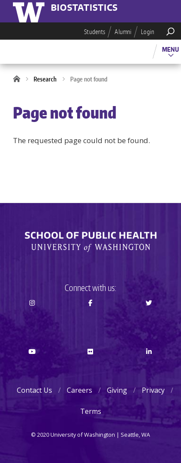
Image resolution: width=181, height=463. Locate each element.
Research (45, 79)
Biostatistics (84, 8)
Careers (79, 390)
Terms (90, 411)
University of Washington (30, 11)
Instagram (32, 318)
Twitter (149, 318)
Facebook (91, 318)
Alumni (123, 31)
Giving (117, 390)
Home (19, 79)
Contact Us (34, 390)
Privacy (153, 390)
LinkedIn (149, 367)
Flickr (91, 367)
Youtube (32, 367)
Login (147, 31)
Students (94, 31)
